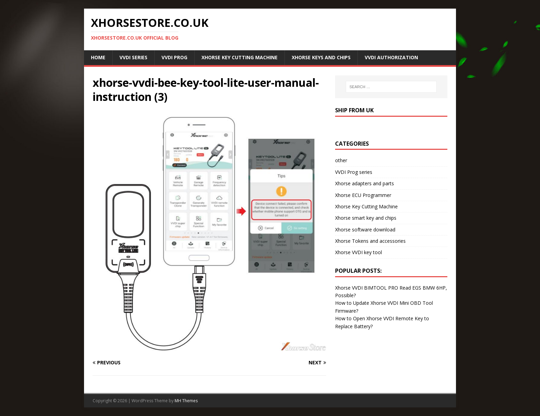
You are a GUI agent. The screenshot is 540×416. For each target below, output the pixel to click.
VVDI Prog (174, 57)
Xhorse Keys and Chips (321, 57)
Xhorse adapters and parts (364, 183)
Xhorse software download (365, 229)
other (341, 160)
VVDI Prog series (353, 172)
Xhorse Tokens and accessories (370, 241)
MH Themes (186, 401)
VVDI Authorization (391, 57)
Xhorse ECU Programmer (363, 195)
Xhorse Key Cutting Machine (239, 57)
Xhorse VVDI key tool (358, 252)
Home (98, 57)
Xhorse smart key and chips (365, 218)
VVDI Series (133, 57)
